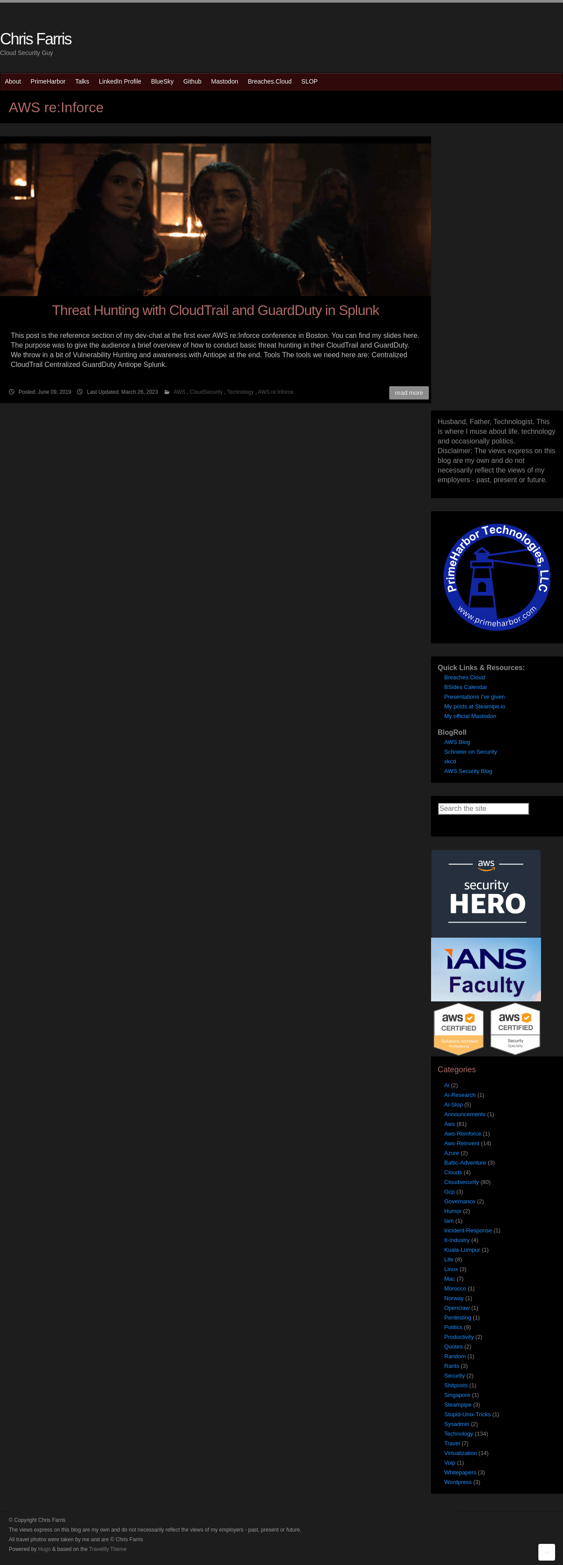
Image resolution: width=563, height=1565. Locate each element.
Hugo (44, 1549)
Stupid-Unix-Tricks (467, 1414)
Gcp (449, 1191)
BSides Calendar (465, 687)
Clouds (453, 1172)
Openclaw (457, 1308)
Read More (409, 392)
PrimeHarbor (48, 81)
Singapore (457, 1395)
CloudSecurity (206, 392)
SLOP (309, 81)
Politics (453, 1327)
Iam (449, 1220)
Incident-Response (468, 1230)
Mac (449, 1278)
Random (455, 1356)
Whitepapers (460, 1472)
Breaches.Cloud (270, 81)
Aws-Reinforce (462, 1133)
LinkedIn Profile (120, 81)
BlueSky (162, 81)
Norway (454, 1298)
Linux (451, 1269)
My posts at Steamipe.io (474, 706)
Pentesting (457, 1317)
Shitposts (456, 1385)
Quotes (453, 1346)
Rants (451, 1366)
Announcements (465, 1114)
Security (454, 1375)
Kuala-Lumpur (462, 1249)
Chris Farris (35, 39)
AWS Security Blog (468, 771)
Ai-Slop (453, 1104)
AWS (180, 392)
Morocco (455, 1288)
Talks (82, 81)
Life (448, 1259)
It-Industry (457, 1240)
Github (192, 81)
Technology (240, 392)
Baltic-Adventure (465, 1162)
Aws (449, 1124)
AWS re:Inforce (275, 392)
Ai (447, 1085)
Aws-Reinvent (461, 1143)
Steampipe (458, 1404)
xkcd (450, 761)
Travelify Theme (108, 1549)
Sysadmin (456, 1424)
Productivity (459, 1337)
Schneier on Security (470, 751)
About (13, 81)
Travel (452, 1443)
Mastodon (224, 81)
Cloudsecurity (461, 1182)
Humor (452, 1211)
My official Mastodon (470, 716)
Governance (459, 1201)
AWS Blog (457, 742)
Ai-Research (460, 1095)
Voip (449, 1462)
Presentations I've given (474, 696)
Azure (451, 1153)
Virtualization (460, 1453)
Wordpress (458, 1482)
